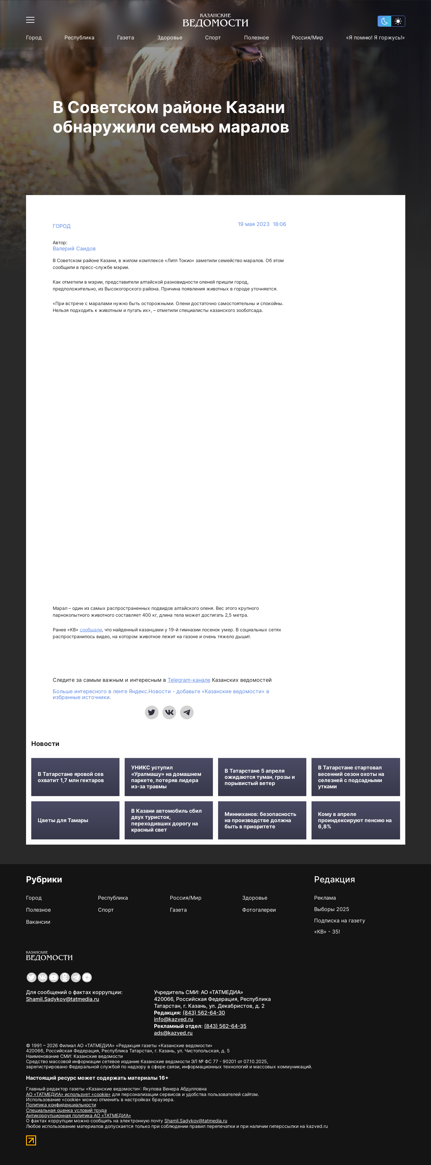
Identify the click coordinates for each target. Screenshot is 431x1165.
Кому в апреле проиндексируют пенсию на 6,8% (355, 820)
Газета (125, 38)
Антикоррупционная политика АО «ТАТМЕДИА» (78, 1115)
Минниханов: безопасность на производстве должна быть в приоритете (260, 820)
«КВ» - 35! (327, 931)
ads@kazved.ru (173, 1033)
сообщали (91, 629)
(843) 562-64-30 (204, 1012)
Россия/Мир (307, 38)
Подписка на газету (339, 920)
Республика (79, 38)
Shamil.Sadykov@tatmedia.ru (62, 999)
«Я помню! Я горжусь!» (375, 38)
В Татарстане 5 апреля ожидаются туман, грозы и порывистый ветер (260, 777)
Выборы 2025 (331, 909)
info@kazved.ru (173, 1019)
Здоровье (169, 38)
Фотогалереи (259, 909)
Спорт (213, 38)
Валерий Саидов (74, 249)
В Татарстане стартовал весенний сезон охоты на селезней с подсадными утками (351, 777)
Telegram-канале (189, 680)
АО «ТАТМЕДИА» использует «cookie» (68, 1094)
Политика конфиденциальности (61, 1104)
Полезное (256, 38)
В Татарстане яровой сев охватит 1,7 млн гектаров (71, 777)
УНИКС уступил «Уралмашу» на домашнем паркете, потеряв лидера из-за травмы (166, 777)
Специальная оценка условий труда (66, 1110)
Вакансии (38, 922)
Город (34, 38)
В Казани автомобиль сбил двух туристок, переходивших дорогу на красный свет (166, 820)
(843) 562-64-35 (225, 1026)
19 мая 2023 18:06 (262, 224)
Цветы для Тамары (63, 820)
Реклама (325, 897)
